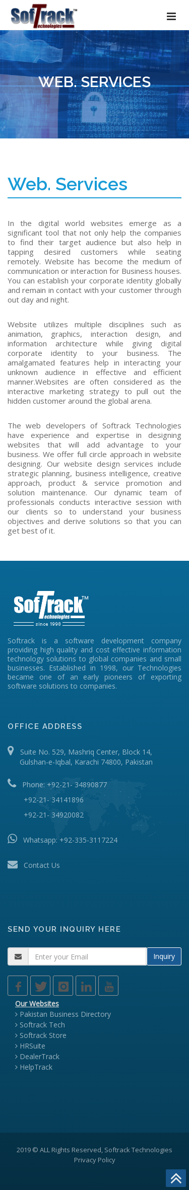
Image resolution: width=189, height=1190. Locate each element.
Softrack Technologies (138, 1149)
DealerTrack (37, 1056)
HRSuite (30, 1046)
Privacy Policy (94, 1159)
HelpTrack (33, 1067)
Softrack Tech (40, 1024)
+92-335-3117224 (88, 840)
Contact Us (42, 865)
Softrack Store (41, 1035)
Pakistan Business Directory (63, 1014)
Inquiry (164, 956)
